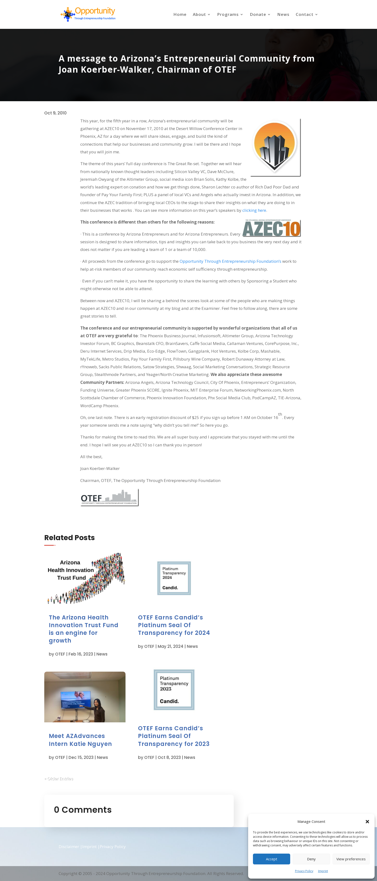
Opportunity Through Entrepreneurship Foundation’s (230, 261)
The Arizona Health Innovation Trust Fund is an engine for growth (91, 630)
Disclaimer (69, 846)
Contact (305, 15)
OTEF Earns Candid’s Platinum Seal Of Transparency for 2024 (170, 624)
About (199, 15)
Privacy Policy (304, 871)
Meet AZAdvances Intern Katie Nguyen (88, 738)
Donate (258, 15)
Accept (271, 858)
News (283, 15)
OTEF (72, 655)
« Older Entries (71, 773)
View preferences (351, 858)
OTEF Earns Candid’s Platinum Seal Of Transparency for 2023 (170, 738)
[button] (367, 821)
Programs (228, 15)
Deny (311, 858)
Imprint (323, 871)
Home (180, 15)
